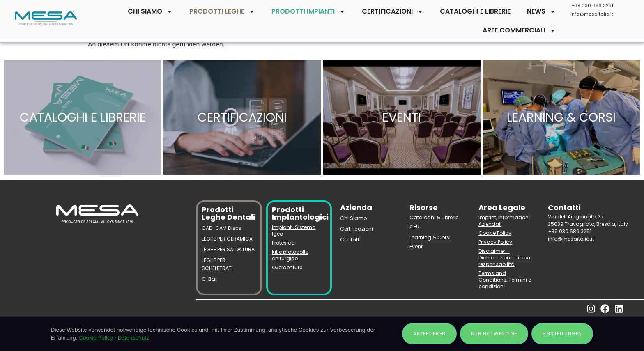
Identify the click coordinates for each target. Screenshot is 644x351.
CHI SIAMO (150, 11)
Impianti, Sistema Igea (294, 230)
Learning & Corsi (430, 237)
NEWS (541, 11)
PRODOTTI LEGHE (222, 11)
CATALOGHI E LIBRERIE (475, 11)
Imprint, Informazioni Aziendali (504, 220)
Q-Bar (209, 278)
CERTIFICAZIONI (392, 11)
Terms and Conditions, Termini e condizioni (504, 280)
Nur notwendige (494, 333)
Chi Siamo (353, 218)
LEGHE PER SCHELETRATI (217, 264)
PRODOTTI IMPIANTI (308, 11)
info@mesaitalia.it (591, 14)
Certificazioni (356, 228)
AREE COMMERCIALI (519, 30)
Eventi (416, 246)
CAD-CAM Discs (222, 228)
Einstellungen (562, 333)
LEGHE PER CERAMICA (227, 238)
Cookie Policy (494, 232)
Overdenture (287, 267)
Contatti (350, 239)
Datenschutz (134, 337)
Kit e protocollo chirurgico (290, 255)
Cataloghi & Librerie (433, 217)
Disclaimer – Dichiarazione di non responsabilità (504, 258)
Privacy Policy (495, 242)
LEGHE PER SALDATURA (228, 249)
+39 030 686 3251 (592, 5)
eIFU (414, 226)
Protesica (283, 242)
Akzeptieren (429, 333)
